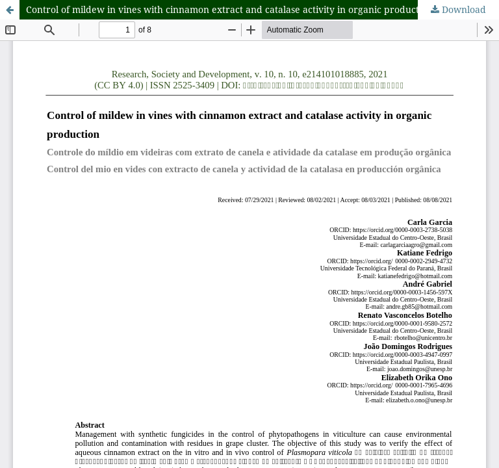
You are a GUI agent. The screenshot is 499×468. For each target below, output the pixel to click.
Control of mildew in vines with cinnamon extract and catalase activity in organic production (229, 9)
